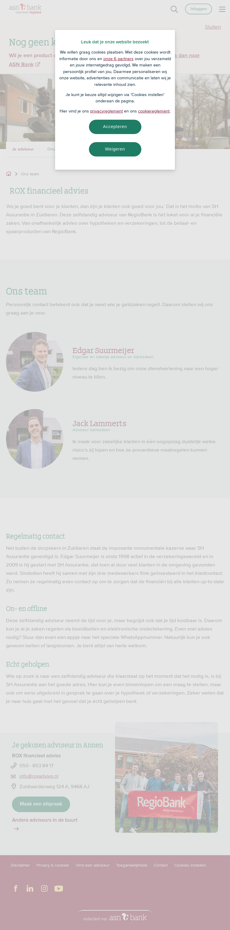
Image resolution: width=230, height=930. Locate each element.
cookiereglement (154, 111)
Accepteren (115, 126)
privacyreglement (106, 111)
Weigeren (115, 149)
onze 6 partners (118, 58)
